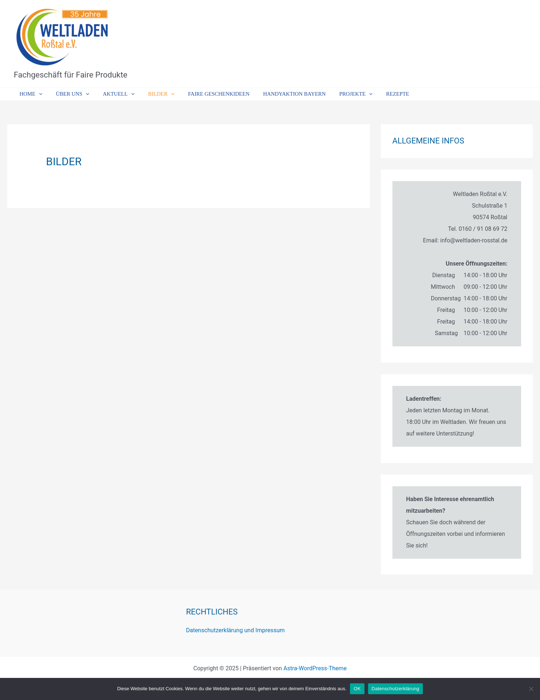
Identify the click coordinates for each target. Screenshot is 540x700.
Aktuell (112, 94)
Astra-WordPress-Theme (315, 668)
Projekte (337, 94)
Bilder (151, 94)
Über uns (68, 94)
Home (29, 94)
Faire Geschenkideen (206, 94)
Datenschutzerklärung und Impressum (235, 630)
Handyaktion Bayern (279, 94)
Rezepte (376, 94)
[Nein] (531, 688)
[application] (37, 94)
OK (357, 688)
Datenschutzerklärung (395, 688)
